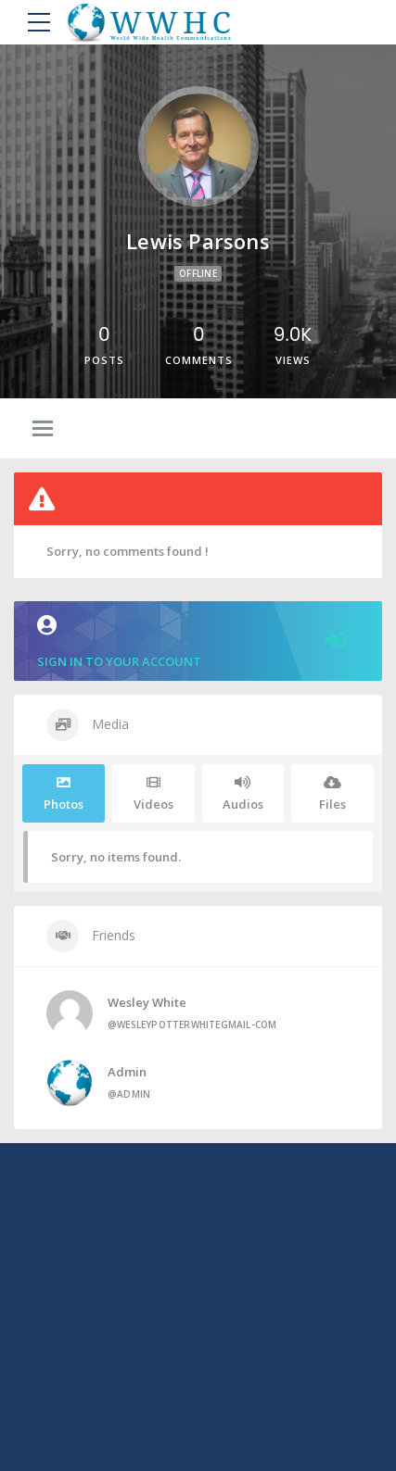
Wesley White (147, 1002)
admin (127, 1071)
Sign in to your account (198, 642)
